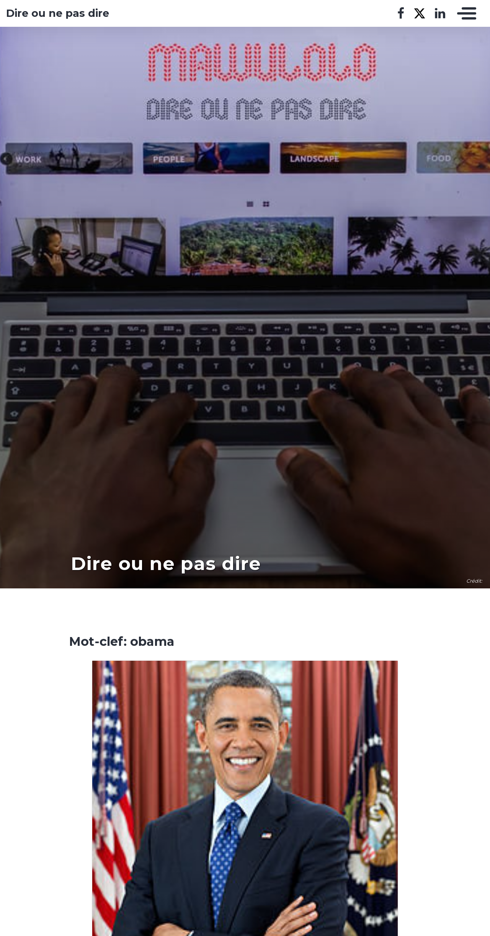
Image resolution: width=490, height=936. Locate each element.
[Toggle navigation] (465, 13)
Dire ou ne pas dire (57, 13)
